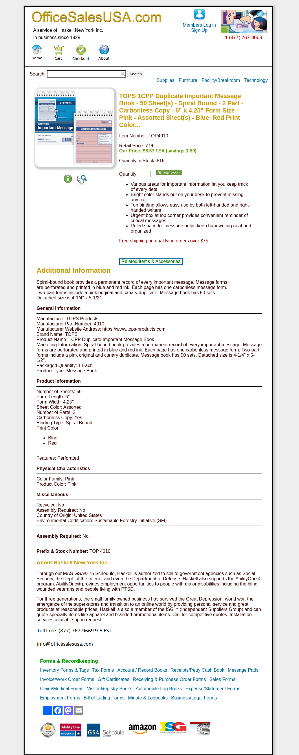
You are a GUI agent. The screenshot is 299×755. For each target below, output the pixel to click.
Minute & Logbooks (148, 697)
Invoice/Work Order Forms (67, 679)
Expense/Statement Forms (213, 688)
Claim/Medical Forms (61, 688)
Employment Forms (60, 697)
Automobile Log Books (159, 688)
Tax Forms (103, 670)
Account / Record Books (142, 670)
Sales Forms (222, 679)
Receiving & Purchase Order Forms (169, 679)
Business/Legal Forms (194, 697)
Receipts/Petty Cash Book (197, 670)
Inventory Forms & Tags (64, 670)
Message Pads (243, 670)
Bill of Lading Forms (104, 697)
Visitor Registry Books (109, 688)
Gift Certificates (113, 679)
